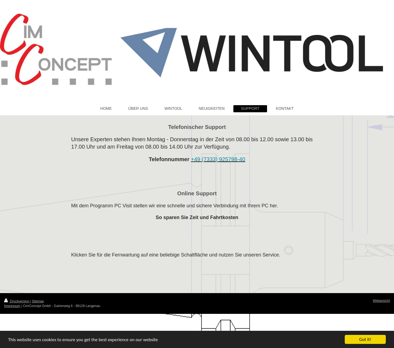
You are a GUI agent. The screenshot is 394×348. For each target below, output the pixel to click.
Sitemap (38, 301)
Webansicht (381, 301)
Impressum (12, 306)
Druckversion (17, 301)
